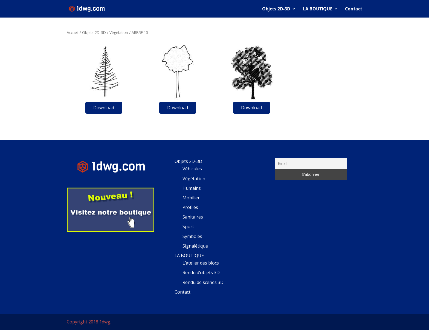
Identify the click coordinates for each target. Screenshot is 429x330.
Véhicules (192, 169)
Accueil (73, 32)
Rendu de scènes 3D (203, 282)
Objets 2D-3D (276, 9)
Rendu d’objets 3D (201, 272)
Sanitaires (192, 217)
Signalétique (195, 246)
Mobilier (191, 198)
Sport (188, 226)
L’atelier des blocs (200, 263)
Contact (353, 9)
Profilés (190, 207)
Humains (191, 188)
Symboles (192, 236)
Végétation (118, 32)
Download (103, 108)
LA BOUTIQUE (317, 9)
